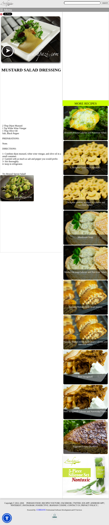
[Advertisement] (31, 98)
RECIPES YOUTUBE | (51, 503)
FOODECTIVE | (42, 505)
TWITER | (77, 503)
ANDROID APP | (98, 503)
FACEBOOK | (67, 503)
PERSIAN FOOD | (33, 503)
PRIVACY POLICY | (89, 505)
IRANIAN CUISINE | (58, 505)
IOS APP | (86, 503)
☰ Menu (6, 10)
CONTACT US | (74, 505)
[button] (7, 518)
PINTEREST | (16, 505)
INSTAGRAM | (29, 505)
